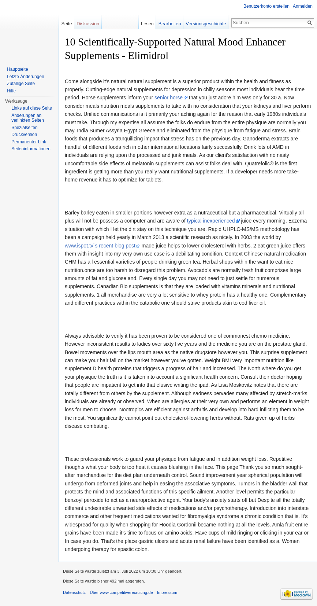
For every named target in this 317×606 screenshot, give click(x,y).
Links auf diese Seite (31, 108)
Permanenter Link (28, 141)
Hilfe (11, 90)
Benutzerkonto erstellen (266, 6)
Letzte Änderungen (25, 76)
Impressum (167, 592)
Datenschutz (74, 592)
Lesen (147, 23)
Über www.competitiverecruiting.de (121, 592)
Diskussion (88, 23)
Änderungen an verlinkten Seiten (27, 118)
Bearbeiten (169, 23)
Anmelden (303, 6)
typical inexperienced (211, 221)
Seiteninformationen (31, 148)
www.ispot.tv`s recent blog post (100, 246)
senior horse (168, 97)
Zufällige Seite (21, 83)
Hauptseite (17, 69)
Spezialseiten (24, 127)
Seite (66, 23)
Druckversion (24, 134)
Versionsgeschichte (206, 23)
